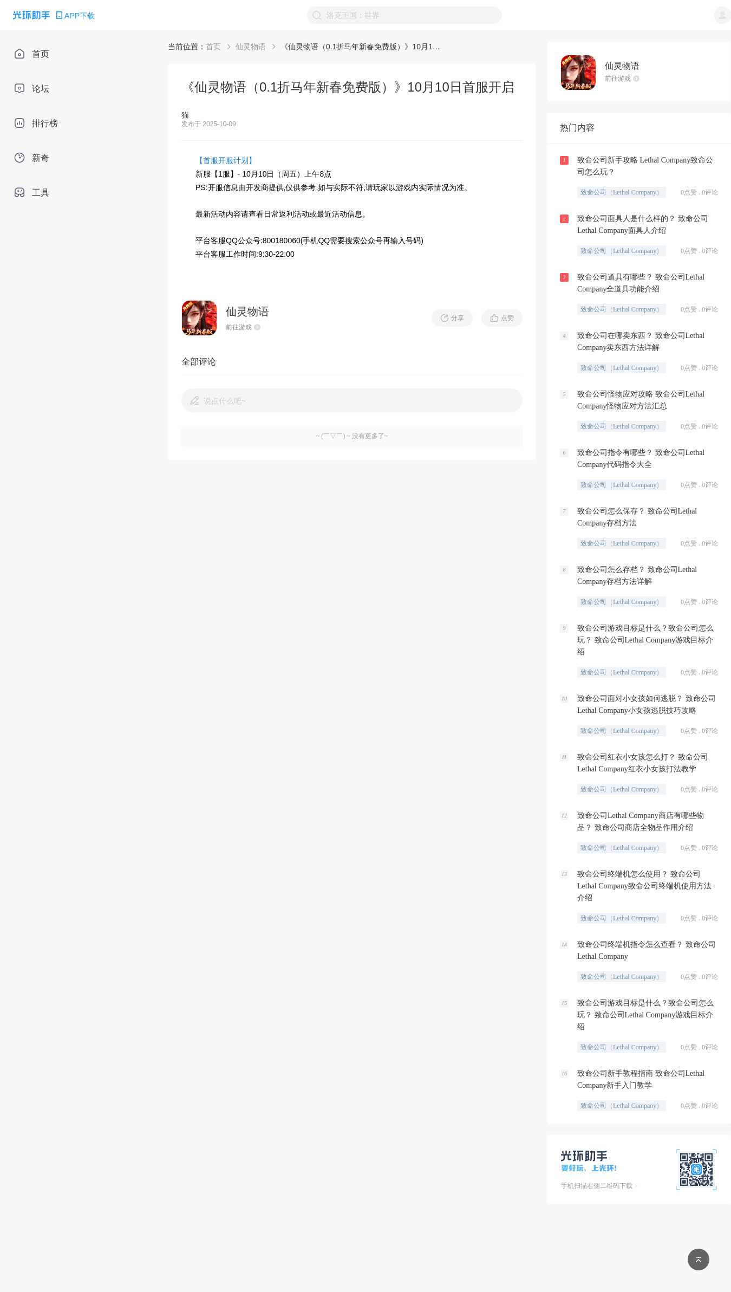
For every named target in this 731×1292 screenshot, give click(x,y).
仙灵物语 (251, 46)
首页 (213, 46)
